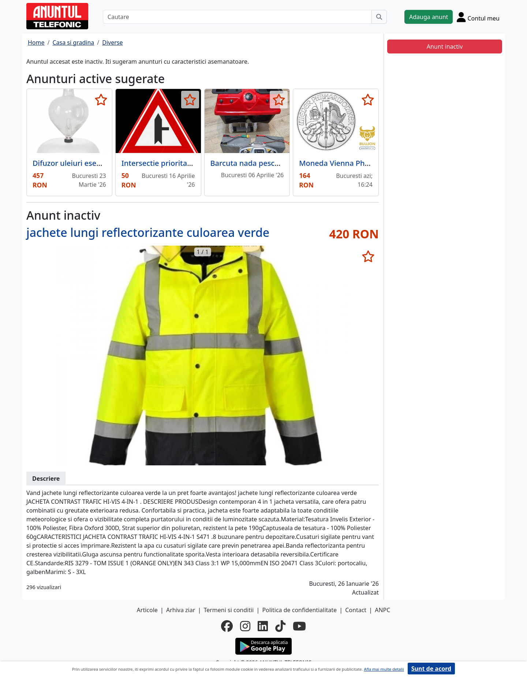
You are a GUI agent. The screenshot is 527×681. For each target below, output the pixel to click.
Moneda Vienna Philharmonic (350, 163)
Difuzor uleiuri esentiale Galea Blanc (96, 163)
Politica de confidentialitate (299, 610)
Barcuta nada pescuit (247, 163)
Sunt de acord (431, 669)
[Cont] (478, 16)
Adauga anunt (428, 17)
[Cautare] (237, 17)
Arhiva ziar (180, 610)
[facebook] (227, 626)
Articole (147, 610)
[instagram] (245, 626)
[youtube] (299, 626)
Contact (355, 610)
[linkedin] (263, 626)
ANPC (382, 610)
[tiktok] (280, 626)
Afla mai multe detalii (384, 669)
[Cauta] (379, 17)
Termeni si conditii (228, 610)
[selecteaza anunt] (101, 99)
